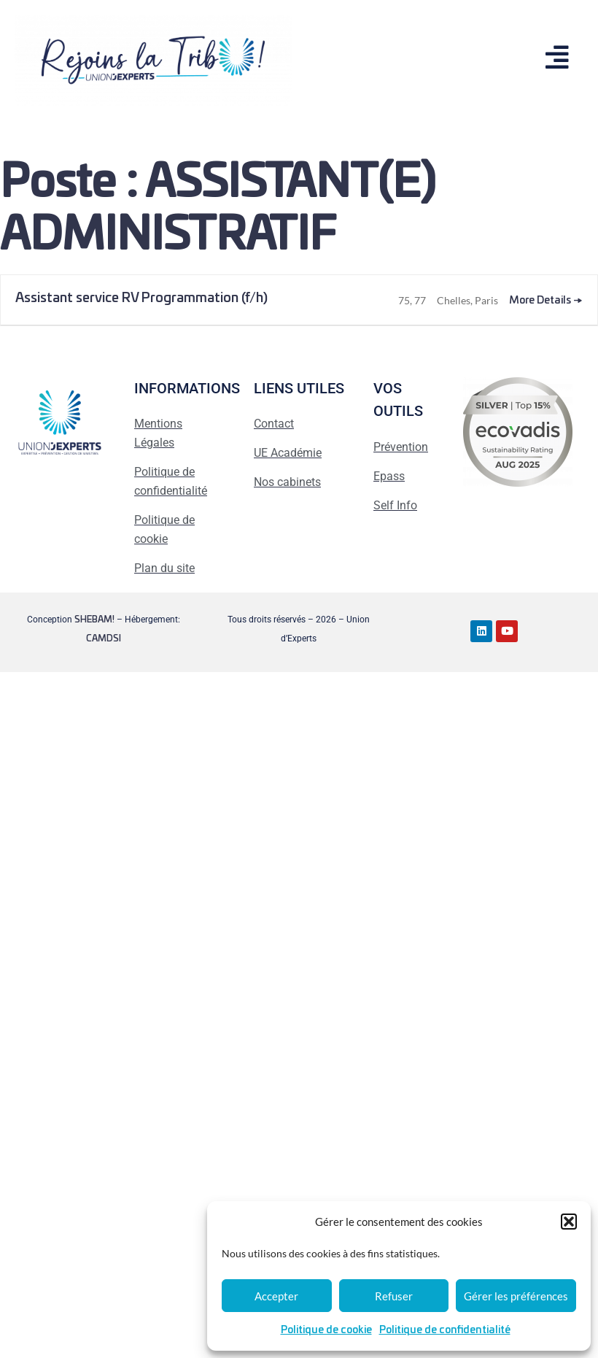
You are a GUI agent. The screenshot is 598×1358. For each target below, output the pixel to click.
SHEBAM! (94, 619)
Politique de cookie (326, 1330)
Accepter (276, 1296)
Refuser (394, 1296)
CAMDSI (103, 638)
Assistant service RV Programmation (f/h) (141, 298)
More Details (546, 301)
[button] (569, 1221)
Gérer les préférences (516, 1296)
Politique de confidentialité (444, 1330)
